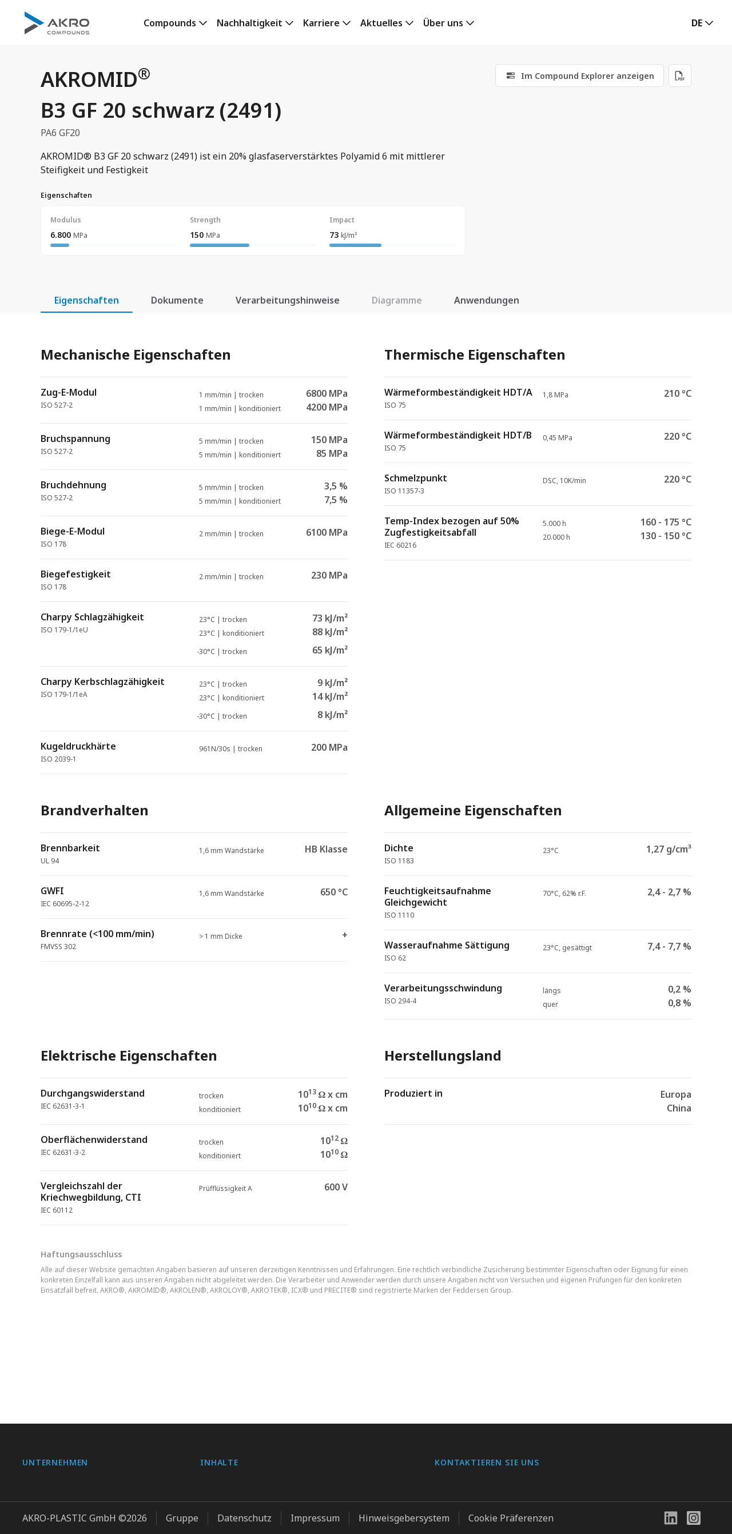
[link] (176, 23)
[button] (702, 23)
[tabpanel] (366, 775)
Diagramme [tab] (397, 300)
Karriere (321, 23)
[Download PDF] (680, 75)
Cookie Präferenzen (511, 1513)
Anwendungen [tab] (486, 300)
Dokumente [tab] (177, 300)
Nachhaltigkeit (250, 23)
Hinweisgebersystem (404, 1513)
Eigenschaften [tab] (86, 300)
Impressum (315, 1513)
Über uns (443, 23)
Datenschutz (244, 1513)
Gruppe (182, 1513)
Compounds (170, 23)
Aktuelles (381, 23)
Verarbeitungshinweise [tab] (288, 300)
